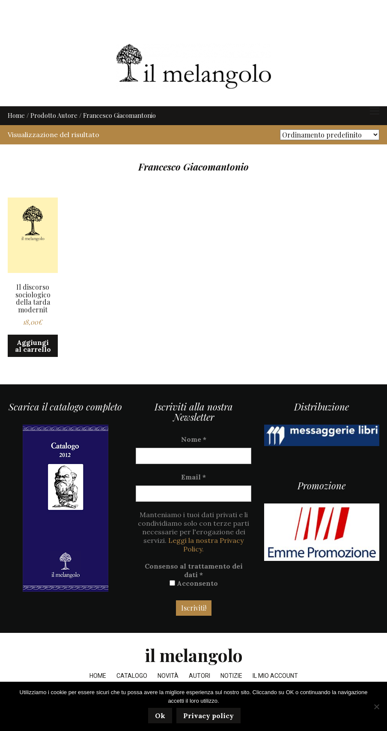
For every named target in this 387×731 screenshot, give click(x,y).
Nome (193, 455)
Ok (161, 717)
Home (16, 131)
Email (193, 492)
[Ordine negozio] (329, 150)
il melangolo (194, 670)
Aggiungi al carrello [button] (33, 361)
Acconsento (194, 599)
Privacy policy (210, 717)
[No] (376, 707)
